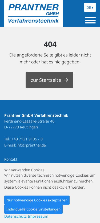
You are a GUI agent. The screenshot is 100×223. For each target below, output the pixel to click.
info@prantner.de (31, 145)
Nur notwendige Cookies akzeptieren (36, 200)
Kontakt (10, 159)
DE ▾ (90, 7)
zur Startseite (46, 80)
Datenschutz (15, 216)
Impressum (38, 216)
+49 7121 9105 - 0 (27, 138)
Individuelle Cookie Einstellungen (33, 209)
